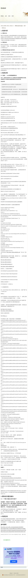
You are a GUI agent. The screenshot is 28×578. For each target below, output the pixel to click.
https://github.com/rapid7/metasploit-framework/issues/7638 (13, 530)
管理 (13, 16)
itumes (12, 534)
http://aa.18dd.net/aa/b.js (6, 262)
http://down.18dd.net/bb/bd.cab (13, 252)
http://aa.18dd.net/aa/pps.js (6, 264)
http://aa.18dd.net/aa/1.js (6, 259)
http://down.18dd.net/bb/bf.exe (7, 310)
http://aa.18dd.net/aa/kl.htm (6, 165)
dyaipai (3, 8)
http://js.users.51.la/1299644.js (7, 167)
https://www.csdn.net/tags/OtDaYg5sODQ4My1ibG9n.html (13, 531)
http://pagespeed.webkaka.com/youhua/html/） (12, 477)
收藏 (22, 534)
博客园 (2, 16)
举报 (25, 534)
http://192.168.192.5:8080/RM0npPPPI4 (9, 128)
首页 (6, 16)
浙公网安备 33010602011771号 (8, 574)
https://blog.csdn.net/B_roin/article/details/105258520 (12, 527)
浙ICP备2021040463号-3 (20, 574)
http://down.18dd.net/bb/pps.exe (7, 436)
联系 (9, 16)
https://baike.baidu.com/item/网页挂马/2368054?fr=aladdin (13, 528)
